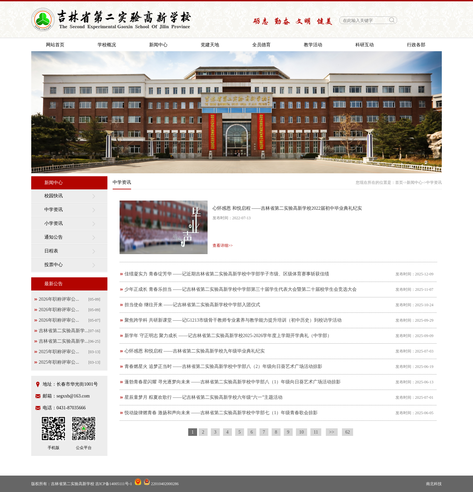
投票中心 (53, 264)
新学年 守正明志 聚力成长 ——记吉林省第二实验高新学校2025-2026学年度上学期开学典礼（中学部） (228, 335)
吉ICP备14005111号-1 (113, 483)
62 (347, 432)
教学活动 (313, 44)
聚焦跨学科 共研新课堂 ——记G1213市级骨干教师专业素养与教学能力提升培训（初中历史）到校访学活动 (233, 320)
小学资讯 (53, 223)
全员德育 (261, 44)
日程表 (51, 250)
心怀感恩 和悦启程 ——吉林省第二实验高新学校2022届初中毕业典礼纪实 (287, 208)
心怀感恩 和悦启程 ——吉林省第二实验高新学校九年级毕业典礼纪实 (194, 351)
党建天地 (210, 44)
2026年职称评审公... (59, 299)
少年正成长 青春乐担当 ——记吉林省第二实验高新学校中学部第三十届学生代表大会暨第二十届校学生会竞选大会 (240, 289)
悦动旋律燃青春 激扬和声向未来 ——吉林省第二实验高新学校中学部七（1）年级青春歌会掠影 (221, 412)
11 (316, 432)
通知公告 (53, 237)
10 (301, 432)
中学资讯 (53, 209)
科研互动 (364, 44)
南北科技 (434, 483)
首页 (399, 182)
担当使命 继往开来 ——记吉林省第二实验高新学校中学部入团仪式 (192, 304)
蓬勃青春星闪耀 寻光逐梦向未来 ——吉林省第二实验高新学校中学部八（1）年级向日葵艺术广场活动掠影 (232, 381)
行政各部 (416, 44)
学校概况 (107, 44)
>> (331, 432)
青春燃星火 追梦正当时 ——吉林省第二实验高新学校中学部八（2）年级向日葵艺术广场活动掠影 (223, 366)
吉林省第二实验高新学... (63, 330)
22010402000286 (161, 483)
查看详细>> (223, 245)
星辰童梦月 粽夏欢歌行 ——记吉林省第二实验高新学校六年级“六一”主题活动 (203, 397)
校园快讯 (53, 195)
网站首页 (55, 44)
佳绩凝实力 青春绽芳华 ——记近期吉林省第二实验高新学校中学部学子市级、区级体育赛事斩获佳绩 (226, 273)
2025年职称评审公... (59, 351)
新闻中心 (158, 44)
